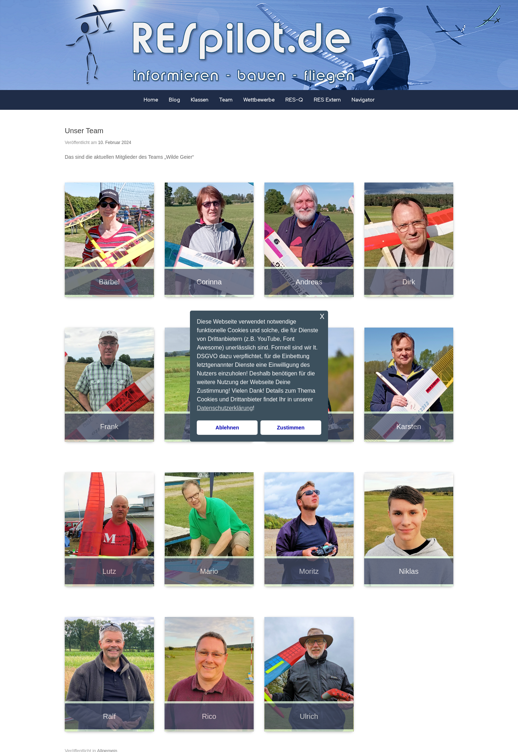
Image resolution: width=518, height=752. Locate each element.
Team (225, 99)
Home (151, 99)
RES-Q (294, 99)
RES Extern (327, 99)
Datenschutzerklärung (225, 408)
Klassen (199, 99)
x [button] (322, 315)
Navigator (362, 99)
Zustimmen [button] (291, 428)
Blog (174, 99)
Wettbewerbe (258, 99)
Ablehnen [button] (227, 428)
